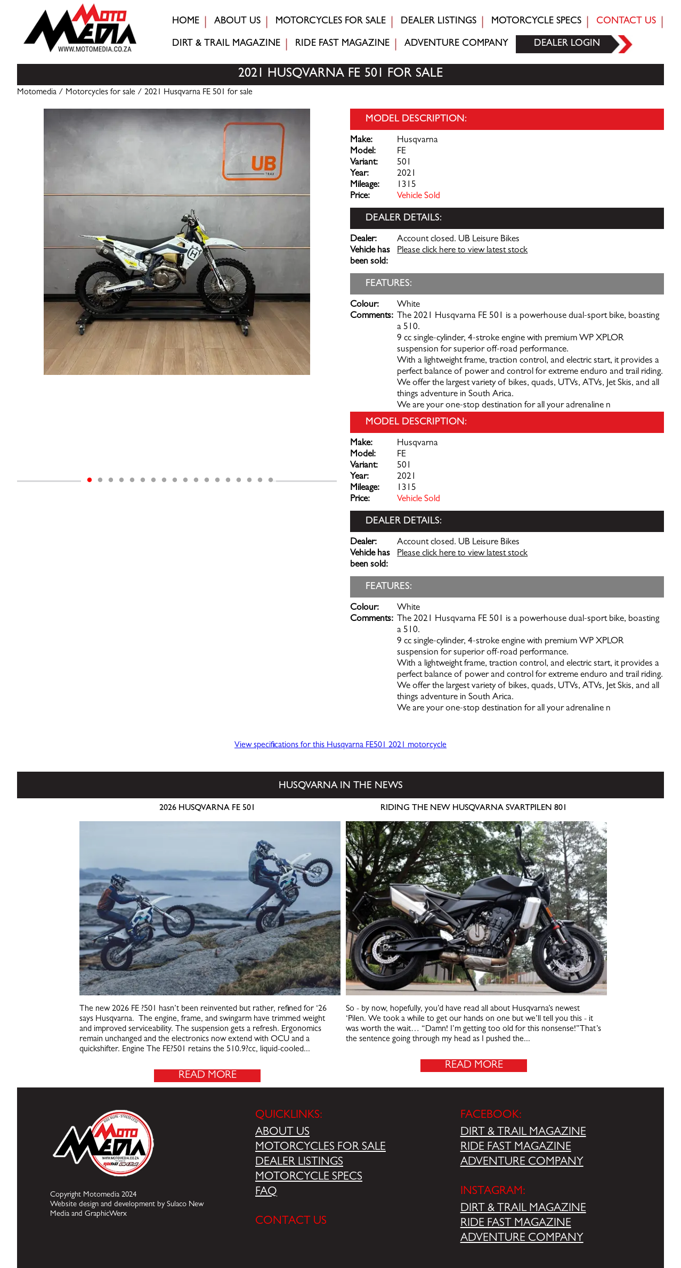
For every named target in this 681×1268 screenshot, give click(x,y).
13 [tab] (217, 480)
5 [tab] (132, 480)
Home (185, 22)
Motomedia (36, 92)
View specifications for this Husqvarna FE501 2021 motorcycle (340, 745)
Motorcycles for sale (330, 22)
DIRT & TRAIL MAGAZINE (523, 1133)
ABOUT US (282, 1133)
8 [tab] (164, 480)
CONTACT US (291, 1222)
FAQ (266, 1192)
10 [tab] (185, 480)
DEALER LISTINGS (299, 1162)
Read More (208, 1075)
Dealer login (567, 44)
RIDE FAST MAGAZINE (515, 1148)
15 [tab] (238, 480)
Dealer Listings (438, 22)
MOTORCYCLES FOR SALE (320, 1148)
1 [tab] (89, 480)
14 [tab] (228, 480)
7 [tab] (153, 480)
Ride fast (342, 44)
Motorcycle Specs (536, 22)
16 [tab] (249, 480)
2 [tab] (100, 480)
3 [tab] (111, 480)
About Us (237, 22)
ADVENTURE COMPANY (521, 1162)
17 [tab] (260, 480)
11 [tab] (196, 480)
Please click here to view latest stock (462, 251)
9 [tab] (174, 480)
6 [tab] (142, 480)
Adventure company (456, 44)
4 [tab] (121, 480)
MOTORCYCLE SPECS (308, 1177)
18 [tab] (270, 480)
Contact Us (626, 22)
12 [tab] (206, 480)
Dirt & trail (226, 44)
